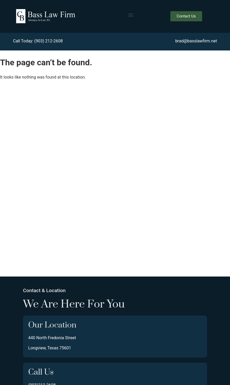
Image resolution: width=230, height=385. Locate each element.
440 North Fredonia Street (52, 337)
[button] (131, 15)
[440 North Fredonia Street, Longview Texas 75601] (115, 180)
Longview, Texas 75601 (49, 347)
